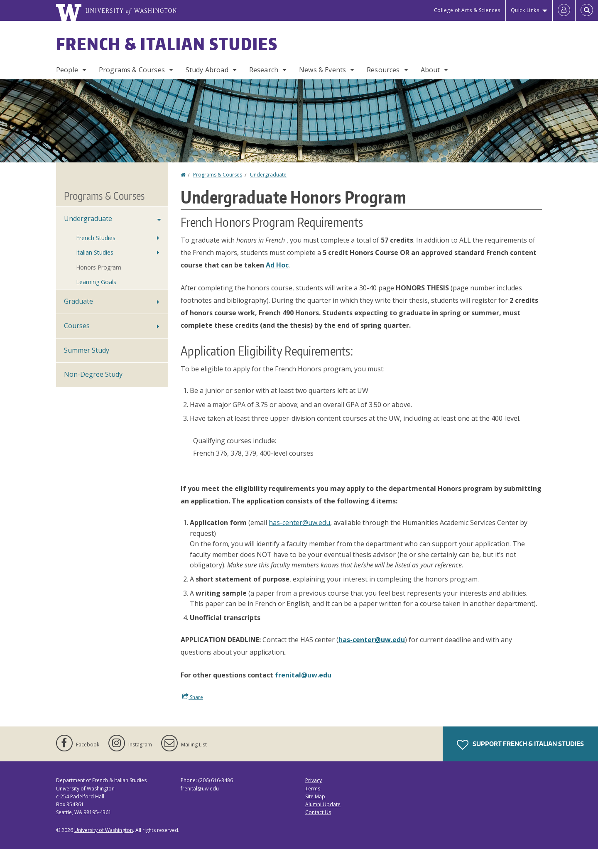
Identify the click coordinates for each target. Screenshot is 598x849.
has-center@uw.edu (299, 522)
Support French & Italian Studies (520, 745)
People (67, 69)
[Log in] (564, 10)
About (430, 69)
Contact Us (318, 812)
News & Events (322, 69)
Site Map (315, 796)
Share (192, 697)
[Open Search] (587, 10)
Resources (383, 69)
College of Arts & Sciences (467, 10)
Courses (77, 325)
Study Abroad (207, 69)
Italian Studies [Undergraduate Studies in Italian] (94, 252)
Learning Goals (96, 282)
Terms (312, 788)
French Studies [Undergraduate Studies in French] (95, 238)
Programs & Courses (132, 69)
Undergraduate (268, 174)
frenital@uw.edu (303, 675)
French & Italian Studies (167, 44)
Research (263, 69)
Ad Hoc (277, 265)
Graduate (78, 301)
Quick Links (525, 10)
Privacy (313, 780)
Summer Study (86, 350)
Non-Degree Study (93, 374)
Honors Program (98, 267)
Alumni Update (323, 804)
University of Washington (103, 830)
